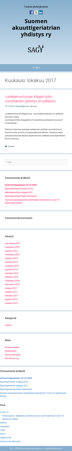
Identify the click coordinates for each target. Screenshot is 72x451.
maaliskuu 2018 (12, 280)
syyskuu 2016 (11, 299)
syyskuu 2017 (11, 292)
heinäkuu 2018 (11, 273)
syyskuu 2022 (11, 251)
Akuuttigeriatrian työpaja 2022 (19, 188)
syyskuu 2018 (11, 269)
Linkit (2, 430)
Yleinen (11, 146)
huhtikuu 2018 (11, 277)
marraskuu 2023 (12, 243)
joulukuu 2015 (11, 303)
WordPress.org (12, 358)
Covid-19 (4, 412)
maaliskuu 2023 (12, 247)
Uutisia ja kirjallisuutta (10, 441)
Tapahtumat (5, 437)
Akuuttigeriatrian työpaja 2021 (19, 192)
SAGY (2, 434)
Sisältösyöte (10, 351)
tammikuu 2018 (12, 284)
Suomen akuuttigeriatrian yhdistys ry (36, 27)
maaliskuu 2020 (12, 254)
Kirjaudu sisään (12, 347)
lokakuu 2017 (11, 288)
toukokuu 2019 (12, 266)
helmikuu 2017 (12, 295)
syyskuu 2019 (11, 262)
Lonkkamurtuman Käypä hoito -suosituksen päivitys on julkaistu (30, 98)
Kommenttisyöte (12, 354)
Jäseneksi (4, 426)
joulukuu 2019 (11, 258)
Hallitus (3, 422)
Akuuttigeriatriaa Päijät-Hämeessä (21, 196)
